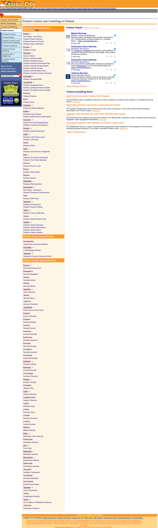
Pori (25, 155)
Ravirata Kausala (29, 346)
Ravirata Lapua (29, 406)
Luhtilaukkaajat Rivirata (32, 250)
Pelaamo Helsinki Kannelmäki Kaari (36, 63)
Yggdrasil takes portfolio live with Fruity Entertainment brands (96, 114)
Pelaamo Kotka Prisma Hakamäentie (37, 116)
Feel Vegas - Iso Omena (32, 36)
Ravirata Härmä (29, 286)
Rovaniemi (28, 187)
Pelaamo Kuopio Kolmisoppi (34, 131)
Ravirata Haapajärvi (30, 274)
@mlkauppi (78, 50)
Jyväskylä (27, 82)
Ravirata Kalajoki (29, 322)
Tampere (27, 202)
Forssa (26, 47)
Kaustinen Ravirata (30, 376)
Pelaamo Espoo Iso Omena (33, 41)
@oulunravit (81, 66)
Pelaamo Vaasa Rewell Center (34, 219)
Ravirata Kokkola (29, 364)
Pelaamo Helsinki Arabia (32, 58)
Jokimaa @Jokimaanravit (80, 75)
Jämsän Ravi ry (29, 298)
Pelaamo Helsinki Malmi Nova (34, 71)
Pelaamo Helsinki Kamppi (33, 61)
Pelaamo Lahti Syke (30, 139)
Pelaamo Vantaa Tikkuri (32, 230)
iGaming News (137, 518)
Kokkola (27, 105)
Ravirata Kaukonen (30, 340)
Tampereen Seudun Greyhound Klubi (37, 256)
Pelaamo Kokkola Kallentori (33, 108)
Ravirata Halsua (29, 280)
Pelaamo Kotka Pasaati (32, 114)
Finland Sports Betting (8, 60)
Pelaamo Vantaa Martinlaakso (34, 227)
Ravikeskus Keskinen (31, 508)
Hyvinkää (27, 76)
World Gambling (8, 23)
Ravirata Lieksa (29, 412)
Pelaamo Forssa (29, 50)
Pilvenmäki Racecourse (32, 268)
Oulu (25, 149)
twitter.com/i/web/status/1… (88, 41)
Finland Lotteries (9, 46)
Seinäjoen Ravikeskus (31, 472)
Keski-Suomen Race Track (33, 310)
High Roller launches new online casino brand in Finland (93, 105)
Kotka (25, 111)
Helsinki (26, 53)
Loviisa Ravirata (29, 424)
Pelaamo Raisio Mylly (31, 172)
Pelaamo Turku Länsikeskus (34, 213)
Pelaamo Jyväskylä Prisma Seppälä (36, 90)
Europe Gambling (9, 27)
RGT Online (98, 518)
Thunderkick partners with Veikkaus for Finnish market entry (95, 123)
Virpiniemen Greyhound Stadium (35, 244)
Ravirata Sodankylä (30, 478)
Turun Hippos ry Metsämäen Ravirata (37, 502)
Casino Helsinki (29, 56)
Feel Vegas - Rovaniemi (32, 190)
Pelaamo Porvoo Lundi (31, 166)
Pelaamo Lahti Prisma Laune (34, 137)
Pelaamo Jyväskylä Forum (33, 85)
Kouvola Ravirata (29, 370)
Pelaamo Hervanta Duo (32, 204)
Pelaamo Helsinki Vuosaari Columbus (37, 73)
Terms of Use (59, 527)
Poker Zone (88, 518)
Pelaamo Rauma (29, 178)
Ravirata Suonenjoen (31, 484)
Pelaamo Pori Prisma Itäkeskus (35, 160)
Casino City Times (64, 518)
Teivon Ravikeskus (30, 490)
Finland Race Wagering (8, 55)
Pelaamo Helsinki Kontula (33, 68)
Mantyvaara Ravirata (31, 460)
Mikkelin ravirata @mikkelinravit (83, 35)
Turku (25, 210)
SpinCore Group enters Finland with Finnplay (87, 96)
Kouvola (27, 120)
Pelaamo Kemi (28, 102)
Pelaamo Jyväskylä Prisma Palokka (36, 88)
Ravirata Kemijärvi (30, 352)
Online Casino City (49, 518)
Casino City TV (77, 518)
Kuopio (26, 128)
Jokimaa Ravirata (29, 394)
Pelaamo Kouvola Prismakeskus (35, 125)
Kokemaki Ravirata (30, 358)
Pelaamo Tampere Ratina (32, 207)
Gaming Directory (124, 518)
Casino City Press (110, 518)
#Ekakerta (87, 50)
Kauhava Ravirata (30, 334)
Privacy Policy (69, 527)
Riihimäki (27, 181)
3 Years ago (75, 43)
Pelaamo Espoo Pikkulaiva (33, 44)
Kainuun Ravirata (29, 316)
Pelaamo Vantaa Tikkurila (32, 232)
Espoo (26, 34)
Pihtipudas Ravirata (30, 442)
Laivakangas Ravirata (31, 496)
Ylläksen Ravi (28, 388)
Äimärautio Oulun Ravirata (33, 436)
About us (80, 515)
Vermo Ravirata (29, 292)
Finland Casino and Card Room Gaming (11, 41)
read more (76, 102)
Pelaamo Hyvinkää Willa (32, 79)
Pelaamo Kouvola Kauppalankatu (35, 122)
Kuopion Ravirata (29, 382)
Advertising (98, 515)
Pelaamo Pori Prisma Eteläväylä (35, 157)
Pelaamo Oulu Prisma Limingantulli (36, 151)
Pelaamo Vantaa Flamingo (33, 225)
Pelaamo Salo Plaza (31, 198)
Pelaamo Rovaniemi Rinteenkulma (36, 192)
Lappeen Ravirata (30, 400)
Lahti (25, 134)
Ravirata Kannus (29, 328)
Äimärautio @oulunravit (80, 49)
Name (37, 30)
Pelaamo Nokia (29, 145)
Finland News (8, 37)
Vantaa (26, 222)
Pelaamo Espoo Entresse (32, 39)
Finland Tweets (9, 34)
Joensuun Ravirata (30, 304)
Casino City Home (9, 20)
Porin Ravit (27, 448)
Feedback (88, 515)
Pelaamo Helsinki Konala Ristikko (36, 66)
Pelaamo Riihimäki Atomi (32, 184)
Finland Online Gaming (8, 50)
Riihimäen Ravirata (30, 454)
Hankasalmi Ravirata (31, 466)
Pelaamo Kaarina (29, 96)
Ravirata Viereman (30, 418)
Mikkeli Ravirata (29, 430)
